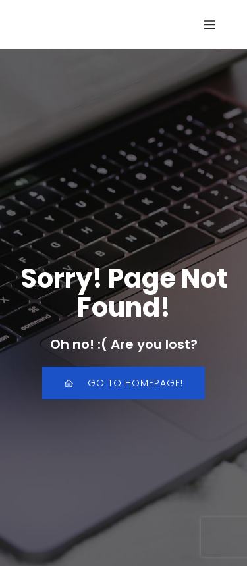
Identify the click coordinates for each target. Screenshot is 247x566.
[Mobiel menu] (209, 24)
